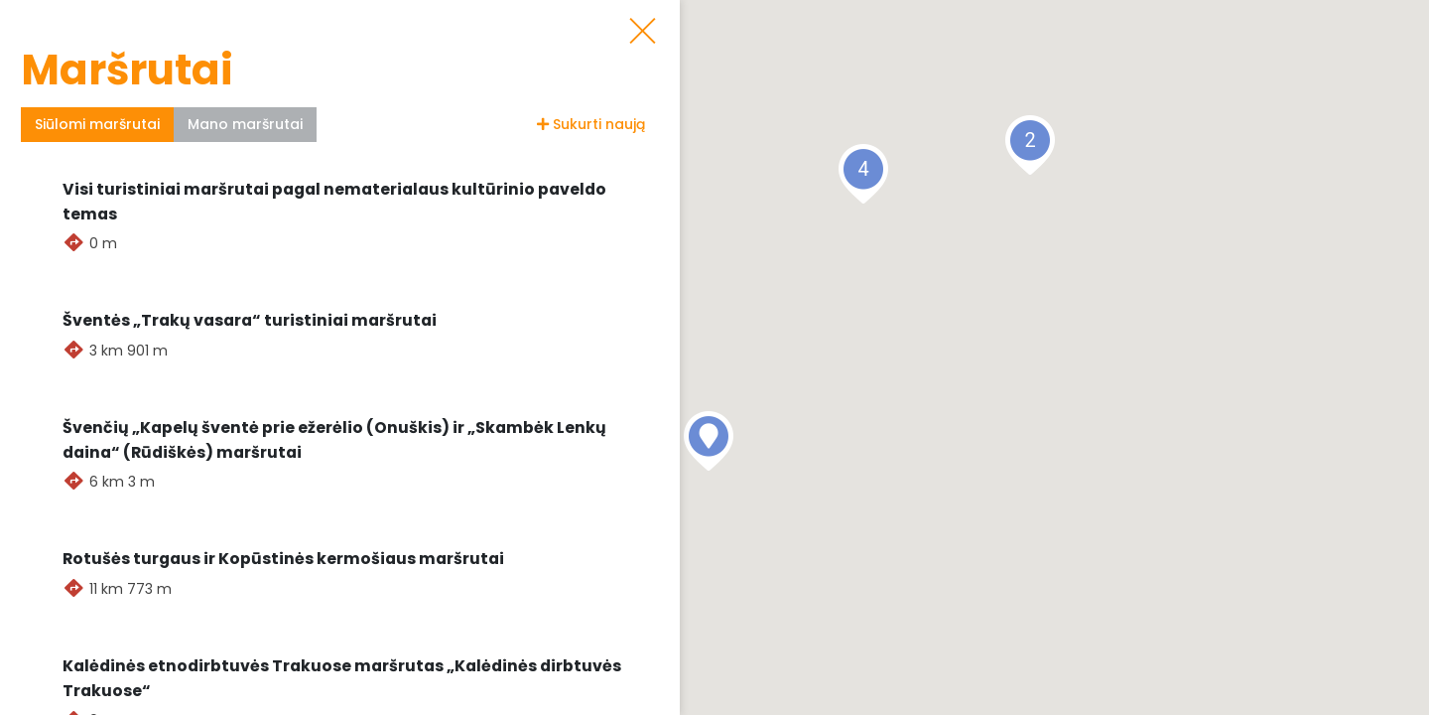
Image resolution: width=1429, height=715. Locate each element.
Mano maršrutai (245, 124)
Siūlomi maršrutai (97, 124)
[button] (708, 441)
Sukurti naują (591, 124)
